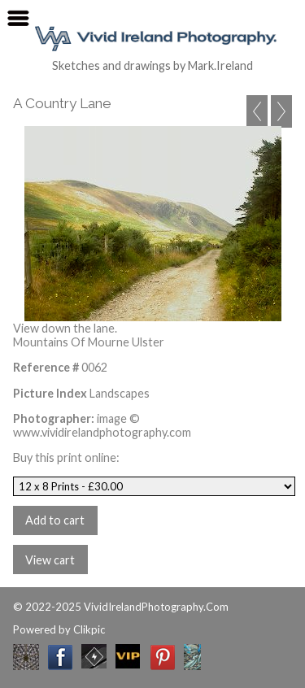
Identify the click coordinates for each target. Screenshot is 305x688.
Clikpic (89, 629)
